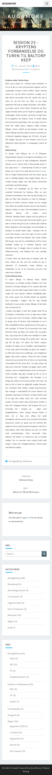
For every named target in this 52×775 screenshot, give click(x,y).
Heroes (13, 744)
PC (11, 670)
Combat (14, 732)
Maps (12, 658)
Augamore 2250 (17, 726)
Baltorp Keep (40, 171)
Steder (13, 701)
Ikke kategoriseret (16, 590)
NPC (12, 664)
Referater (27, 461)
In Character (13, 596)
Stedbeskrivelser (18, 676)
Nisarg (26, 771)
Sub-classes (15, 751)
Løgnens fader (14, 602)
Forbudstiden (14, 708)
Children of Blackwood (18, 684)
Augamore (9, 3)
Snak (10, 627)
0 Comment (33, 69)
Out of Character (16, 609)
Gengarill (12, 715)
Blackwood (13, 584)
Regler (11, 621)
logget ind (26, 517)
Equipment (15, 738)
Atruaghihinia (15, 461)
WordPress (36, 768)
